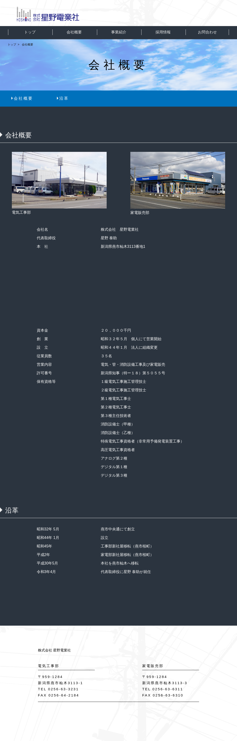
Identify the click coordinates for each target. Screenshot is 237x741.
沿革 (64, 98)
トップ (12, 44)
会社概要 (23, 98)
